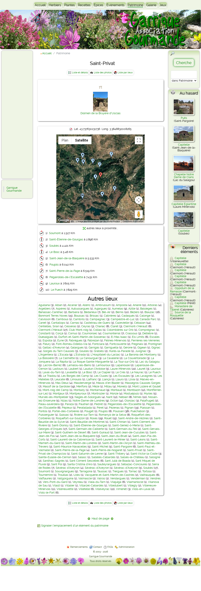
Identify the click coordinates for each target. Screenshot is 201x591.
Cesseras (70, 326)
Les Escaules (121, 375)
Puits (184, 117)
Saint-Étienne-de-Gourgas (66, 239)
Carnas (74, 322)
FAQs (110, 547)
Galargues (77, 347)
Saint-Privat (134, 450)
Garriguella (111, 347)
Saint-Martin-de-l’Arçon (117, 443)
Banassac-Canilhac (50, 312)
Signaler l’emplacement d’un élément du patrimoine (74, 525)
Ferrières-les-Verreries (145, 340)
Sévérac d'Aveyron (67, 467)
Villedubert (115, 485)
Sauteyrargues (106, 464)
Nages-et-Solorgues (88, 397)
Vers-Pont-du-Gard (55, 481)
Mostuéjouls (131, 393)
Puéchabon (138, 411)
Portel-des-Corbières (65, 411)
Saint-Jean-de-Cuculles (129, 432)
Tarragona (85, 471)
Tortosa (147, 471)
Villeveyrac (102, 489)
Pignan (129, 407)
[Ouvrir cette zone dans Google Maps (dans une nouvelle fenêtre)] (63, 220)
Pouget (89, 411)
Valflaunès (45, 478)
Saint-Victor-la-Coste (144, 453)
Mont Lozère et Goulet (146, 386)
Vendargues (118, 478)
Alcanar (72, 305)
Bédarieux (90, 312)
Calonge (145, 315)
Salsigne (154, 457)
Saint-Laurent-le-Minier (110, 439)
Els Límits (138, 336)
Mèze (95, 386)
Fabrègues (75, 340)
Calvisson (44, 319)
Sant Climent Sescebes (84, 460)
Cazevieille (122, 322)
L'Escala (63, 354)
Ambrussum (103, 305)
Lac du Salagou (149, 361)
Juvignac (141, 351)
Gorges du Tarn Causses (58, 351)
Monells (122, 386)
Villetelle (84, 489)
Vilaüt (56, 485)
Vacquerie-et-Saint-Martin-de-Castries (109, 474)
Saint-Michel (100, 446)
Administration (126, 547)
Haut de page (100, 518)
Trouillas (63, 474)
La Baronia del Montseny (141, 354)
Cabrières (110, 315)
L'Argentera (45, 354)
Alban (58, 305)
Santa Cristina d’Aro (79, 464)
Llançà (106, 379)
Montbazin (133, 390)
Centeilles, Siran (48, 326)
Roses (94, 418)
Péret (100, 407)
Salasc (82, 457)
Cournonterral (111, 333)
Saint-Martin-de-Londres (81, 443)
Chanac (100, 326)
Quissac (64, 414)
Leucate (60, 379)
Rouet (108, 418)
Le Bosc (54, 252)
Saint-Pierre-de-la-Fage (64, 270)
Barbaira (73, 312)
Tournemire (45, 474)
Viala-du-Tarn (96, 481)
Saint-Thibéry (116, 453)
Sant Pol (56, 464)
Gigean (141, 347)
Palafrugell (147, 400)
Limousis (75, 379)
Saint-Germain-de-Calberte (86, 428)
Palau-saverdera (49, 404)
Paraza (69, 404)
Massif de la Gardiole (56, 386)
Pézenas (114, 407)
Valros (101, 478)
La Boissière (46, 358)
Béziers (134, 312)
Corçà (59, 333)
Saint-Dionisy (60, 425)
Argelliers (44, 308)
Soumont (55, 233)
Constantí (44, 333)
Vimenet (121, 489)
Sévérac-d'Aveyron (97, 467)
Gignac (155, 347)
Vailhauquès (147, 474)
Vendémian (138, 478)
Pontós (42, 411)
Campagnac (98, 319)
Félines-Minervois (115, 340)
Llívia (132, 379)
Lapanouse (123, 365)
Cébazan (139, 322)
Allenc (86, 305)
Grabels (99, 351)
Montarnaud (97, 390)
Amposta (121, 305)
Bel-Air (106, 312)
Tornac (133, 471)
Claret (114, 326)
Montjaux (58, 393)
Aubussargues (80, 308)
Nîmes (137, 397)
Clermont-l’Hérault (50, 329)
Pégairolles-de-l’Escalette (66, 277)
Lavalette (71, 372)
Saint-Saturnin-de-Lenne (87, 453)
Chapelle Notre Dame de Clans (184, 176)
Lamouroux (103, 365)
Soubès (54, 245)
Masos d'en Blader (108, 382)
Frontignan (155, 344)
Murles (148, 393)
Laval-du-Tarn (51, 372)
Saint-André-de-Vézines (133, 418)
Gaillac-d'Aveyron (54, 347)
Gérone (127, 347)
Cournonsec (89, 333)
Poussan (118, 411)
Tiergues (118, 471)
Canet (42, 322)
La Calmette (67, 358)
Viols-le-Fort (46, 492)
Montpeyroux (77, 393)
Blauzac (149, 312)
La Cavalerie (111, 358)
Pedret (98, 404)
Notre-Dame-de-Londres (89, 400)
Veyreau (77, 481)
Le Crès (120, 372)
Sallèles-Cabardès (103, 457)
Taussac (102, 471)
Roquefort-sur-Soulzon (70, 418)
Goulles (84, 351)
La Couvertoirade (135, 358)
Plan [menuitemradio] (65, 140)
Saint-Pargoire (122, 446)
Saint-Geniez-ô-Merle (126, 425)
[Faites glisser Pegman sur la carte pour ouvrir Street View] (139, 214)
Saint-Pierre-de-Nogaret (106, 450)
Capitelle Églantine (184, 204)
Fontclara (98, 344)
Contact (97, 547)
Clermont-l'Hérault (135, 326)
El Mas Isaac (119, 336)
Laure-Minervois (120, 368)
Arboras (152, 305)
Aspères (61, 308)
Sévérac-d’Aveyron (126, 467)
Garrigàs (94, 347)
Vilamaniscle (135, 481)
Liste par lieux (125, 72)
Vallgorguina (65, 478)
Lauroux (54, 283)
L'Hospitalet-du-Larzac (105, 354)
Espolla (47, 340)
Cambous (62, 319)
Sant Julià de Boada (118, 460)
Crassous (131, 333)
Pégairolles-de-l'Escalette (124, 404)
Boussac (79, 315)
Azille (131, 308)
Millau (108, 386)
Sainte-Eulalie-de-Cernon (54, 457)
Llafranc (91, 379)
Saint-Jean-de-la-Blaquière (66, 258)
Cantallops (58, 322)
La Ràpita (62, 361)
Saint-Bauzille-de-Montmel (87, 421)
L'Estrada (80, 354)
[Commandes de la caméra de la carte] (139, 200)
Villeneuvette (65, 489)
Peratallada (84, 407)
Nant (109, 397)
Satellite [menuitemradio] (81, 140)
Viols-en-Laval (141, 489)
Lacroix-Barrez (52, 365)
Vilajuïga (115, 481)
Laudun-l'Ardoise (94, 368)
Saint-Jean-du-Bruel (114, 436)
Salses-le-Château (132, 457)
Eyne (60, 340)
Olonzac (129, 400)
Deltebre (147, 333)
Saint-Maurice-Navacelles (70, 446)
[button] (95, 177)
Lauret (141, 368)
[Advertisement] (19, 114)
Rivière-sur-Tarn (84, 414)
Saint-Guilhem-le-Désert (70, 432)
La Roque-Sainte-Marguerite (91, 361)
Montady (79, 390)
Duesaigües (45, 336)
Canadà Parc (148, 319)
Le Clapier (104, 372)
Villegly (132, 485)
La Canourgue (89, 358)
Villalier (69, 485)
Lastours (58, 368)
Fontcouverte (118, 344)
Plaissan (145, 407)
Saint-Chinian (118, 421)
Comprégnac (146, 329)
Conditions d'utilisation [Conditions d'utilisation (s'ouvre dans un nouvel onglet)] (132, 221)
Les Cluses (101, 375)
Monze (114, 393)
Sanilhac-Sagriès (54, 460)
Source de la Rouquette (180, 314)
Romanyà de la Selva (112, 414)
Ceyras (85, 326)
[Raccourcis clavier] (72, 221)
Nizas (64, 400)
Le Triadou (49, 375)
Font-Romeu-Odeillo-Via (71, 344)
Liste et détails (80, 72)
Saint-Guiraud (100, 432)
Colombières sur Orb (120, 329)
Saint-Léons (138, 439)
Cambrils (79, 319)
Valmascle (85, 478)
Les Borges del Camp (75, 375)
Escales (155, 336)
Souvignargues (64, 471)
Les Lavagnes (144, 375)
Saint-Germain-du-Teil (123, 428)
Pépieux (67, 407)
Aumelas (117, 308)
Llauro (120, 379)
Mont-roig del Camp (56, 390)
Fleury (47, 344)
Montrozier (98, 393)
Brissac (94, 315)
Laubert (74, 368)
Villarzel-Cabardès (91, 485)
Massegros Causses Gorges (142, 382)
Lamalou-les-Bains (79, 365)
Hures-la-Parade (119, 351)
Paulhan (84, 404)
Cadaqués (128, 315)
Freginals (137, 344)
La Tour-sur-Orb (124, 361)
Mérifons (81, 386)
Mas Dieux (62, 382)
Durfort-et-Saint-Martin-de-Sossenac (82, 336)
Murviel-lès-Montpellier (53, 397)
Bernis (119, 312)
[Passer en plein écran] (139, 140)
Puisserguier (46, 414)
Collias (97, 329)
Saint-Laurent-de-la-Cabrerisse (70, 439)
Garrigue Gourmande (14, 189)
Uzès (76, 474)
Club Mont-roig (78, 329)
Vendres (155, 478)
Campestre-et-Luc (123, 319)
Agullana (44, 305)
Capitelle (184, 144)
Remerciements (79, 547)
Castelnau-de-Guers (97, 322)
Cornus (72, 333)
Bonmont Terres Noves (53, 315)
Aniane (137, 305)
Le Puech (57, 289)
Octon (114, 400)
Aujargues (100, 308)
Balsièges (146, 308)
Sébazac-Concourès (134, 464)
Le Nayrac (137, 372)
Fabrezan (93, 340)
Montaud (116, 390)
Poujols (54, 264)
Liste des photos (103, 72)
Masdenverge (82, 382)
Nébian (123, 397)
